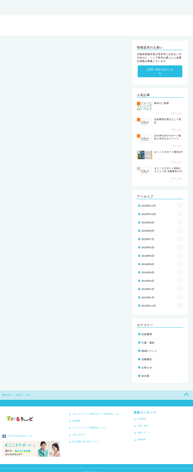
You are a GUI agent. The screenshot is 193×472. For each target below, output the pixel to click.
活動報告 (147, 355)
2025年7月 (162, 235)
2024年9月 (162, 251)
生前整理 (147, 330)
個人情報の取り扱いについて (86, 440)
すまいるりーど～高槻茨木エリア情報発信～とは (72, 4)
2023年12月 (162, 301)
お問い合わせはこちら (160, 69)
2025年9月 (162, 218)
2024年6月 (162, 268)
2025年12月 (162, 201)
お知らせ (147, 363)
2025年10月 (162, 210)
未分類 (145, 372)
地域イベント (149, 346)
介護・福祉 (148, 338)
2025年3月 (162, 243)
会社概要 (114, 4)
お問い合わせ (15, 11)
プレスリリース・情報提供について (149, 4)
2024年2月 (162, 284)
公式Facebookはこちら (17, 432)
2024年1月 (162, 293)
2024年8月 (162, 260)
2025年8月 (162, 226)
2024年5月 (162, 276)
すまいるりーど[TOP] (20, 4)
